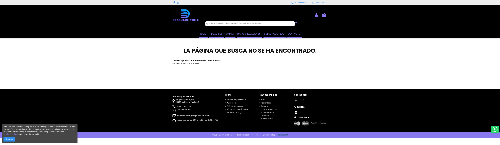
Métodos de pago (234, 112)
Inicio (263, 100)
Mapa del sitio (267, 119)
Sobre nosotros (267, 112)
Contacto (265, 115)
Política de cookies (235, 106)
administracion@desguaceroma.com (193, 115)
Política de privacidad (236, 100)
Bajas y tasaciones (269, 109)
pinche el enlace (11, 134)
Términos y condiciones (237, 109)
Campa (264, 106)
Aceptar (9, 139)
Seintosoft (283, 135)
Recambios (266, 103)
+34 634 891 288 (183, 106)
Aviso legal (231, 103)
